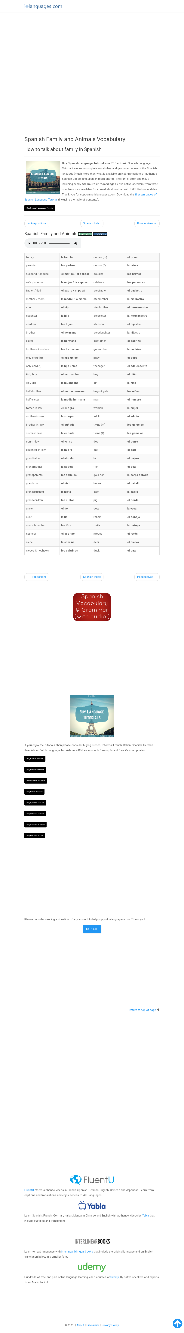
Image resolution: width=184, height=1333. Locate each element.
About (80, 1325)
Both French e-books (35, 780)
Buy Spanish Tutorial (35, 802)
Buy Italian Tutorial (34, 791)
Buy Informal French (35, 769)
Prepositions (37, 223)
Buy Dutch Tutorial (34, 835)
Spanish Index (91, 223)
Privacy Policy (110, 1325)
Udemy (114, 1277)
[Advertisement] (92, 42)
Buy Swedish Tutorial (35, 824)
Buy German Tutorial (35, 813)
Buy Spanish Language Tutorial (39, 208)
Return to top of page (142, 1010)
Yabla (145, 1215)
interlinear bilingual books (77, 1251)
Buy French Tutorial (34, 758)
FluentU (29, 1190)
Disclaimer (93, 1325)
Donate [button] (92, 929)
